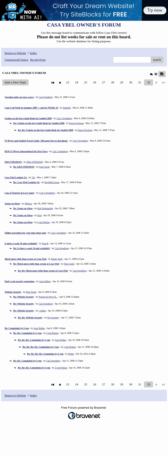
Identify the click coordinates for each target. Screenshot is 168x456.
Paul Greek (44, 167)
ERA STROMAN (35, 162)
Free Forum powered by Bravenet (84, 407)
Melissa (28, 203)
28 (112, 82)
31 (139, 82)
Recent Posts (38, 59)
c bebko (42, 310)
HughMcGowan (52, 182)
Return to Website (15, 53)
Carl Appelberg (46, 97)
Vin (33, 177)
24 (76, 82)
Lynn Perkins (43, 222)
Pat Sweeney (53, 317)
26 (94, 82)
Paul (39, 215)
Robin (71, 354)
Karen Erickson (76, 123)
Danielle (67, 107)
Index (33, 53)
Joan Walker (45, 281)
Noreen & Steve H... (48, 297)
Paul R (45, 243)
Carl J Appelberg (64, 118)
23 (67, 82)
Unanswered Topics (16, 59)
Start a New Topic (15, 82)
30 (130, 82)
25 (85, 82)
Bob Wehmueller (45, 208)
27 (103, 82)
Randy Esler (57, 259)
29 (121, 82)
